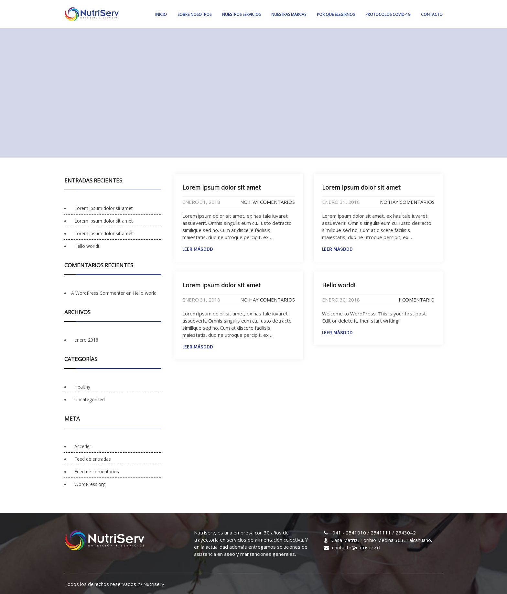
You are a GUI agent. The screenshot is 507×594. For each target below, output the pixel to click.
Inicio (161, 14)
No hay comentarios (267, 202)
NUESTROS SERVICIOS (241, 14)
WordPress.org (89, 484)
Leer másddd (197, 249)
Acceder (82, 446)
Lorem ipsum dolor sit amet (221, 187)
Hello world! (338, 285)
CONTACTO (432, 14)
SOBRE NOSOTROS (194, 14)
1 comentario (416, 299)
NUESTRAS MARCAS (288, 14)
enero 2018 (86, 340)
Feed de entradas (92, 459)
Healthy (82, 387)
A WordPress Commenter (98, 293)
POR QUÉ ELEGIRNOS (336, 14)
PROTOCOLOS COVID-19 (387, 14)
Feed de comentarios (96, 471)
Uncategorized (89, 399)
